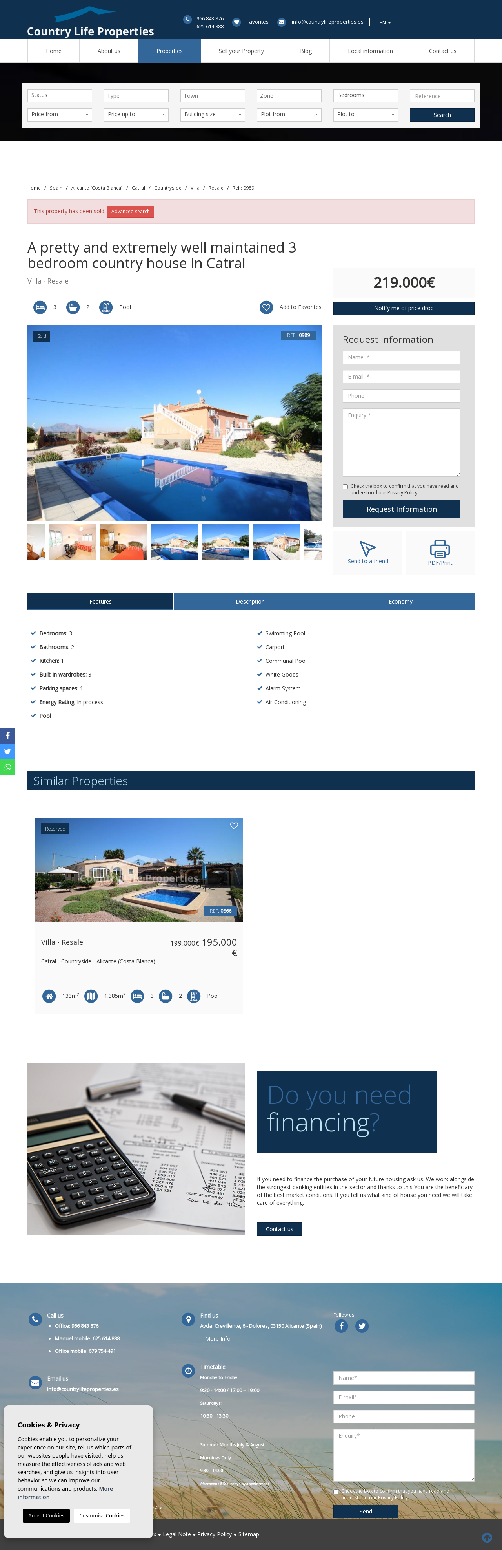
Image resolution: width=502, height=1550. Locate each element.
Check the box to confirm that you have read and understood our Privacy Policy (405, 489)
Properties (169, 51)
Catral (138, 188)
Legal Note (177, 1534)
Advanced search (130, 211)
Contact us (443, 51)
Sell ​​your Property (241, 51)
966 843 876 (210, 18)
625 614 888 (210, 26)
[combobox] (136, 95)
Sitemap (248, 1534)
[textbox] (138, 95)
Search (442, 115)
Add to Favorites (290, 307)
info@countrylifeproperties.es (328, 21)
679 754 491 (102, 1350)
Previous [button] (33, 423)
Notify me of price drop (404, 308)
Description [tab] (250, 601)
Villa (195, 188)
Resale (216, 188)
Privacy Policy (214, 1534)
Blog (306, 51)
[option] (174, 423)
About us (109, 51)
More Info (218, 1338)
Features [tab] (100, 601)
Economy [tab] (401, 601)
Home (54, 51)
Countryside (168, 188)
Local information (370, 51)
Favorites (258, 21)
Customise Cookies (101, 1515)
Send (366, 1511)
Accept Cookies (46, 1515)
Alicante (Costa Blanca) (97, 188)
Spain (56, 188)
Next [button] (316, 423)
